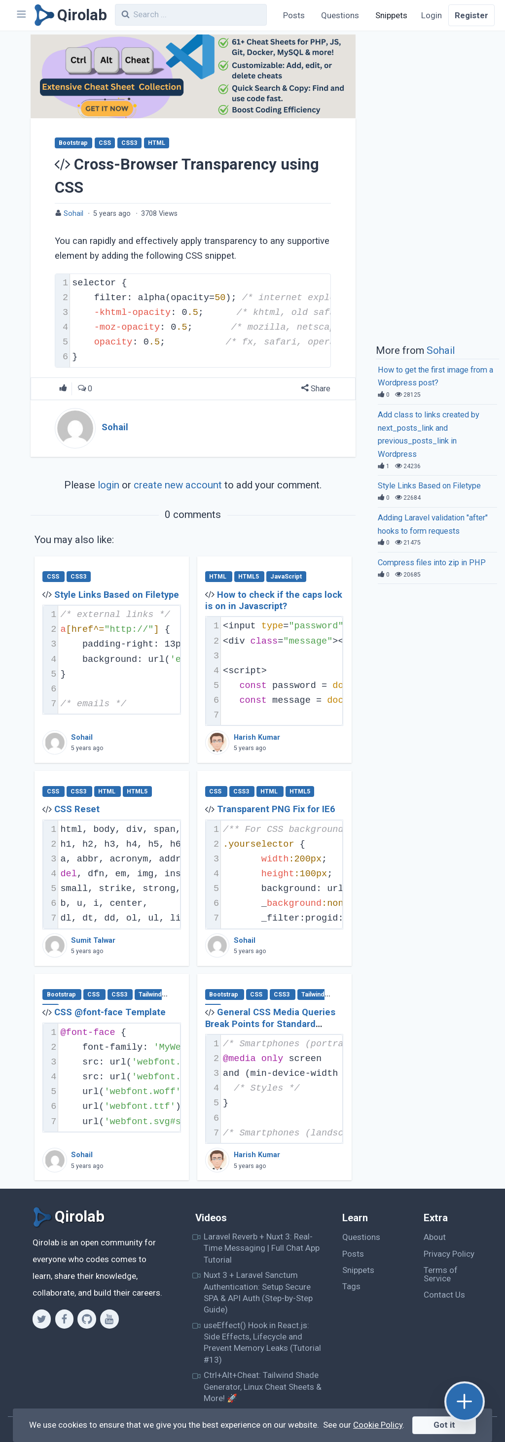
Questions (340, 15)
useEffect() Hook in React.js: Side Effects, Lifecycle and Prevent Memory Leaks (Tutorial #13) (262, 1342)
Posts (294, 15)
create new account (178, 485)
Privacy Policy (449, 1254)
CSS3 (129, 142)
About (435, 1237)
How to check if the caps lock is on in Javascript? (273, 600)
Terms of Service (441, 1274)
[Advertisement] (437, 186)
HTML (156, 142)
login (108, 485)
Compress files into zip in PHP (432, 562)
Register (471, 15)
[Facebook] (64, 1318)
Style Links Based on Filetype (116, 594)
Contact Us (444, 1295)
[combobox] (191, 15)
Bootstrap (73, 142)
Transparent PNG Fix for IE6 (276, 809)
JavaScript (286, 576)
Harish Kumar (257, 737)
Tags (351, 1286)
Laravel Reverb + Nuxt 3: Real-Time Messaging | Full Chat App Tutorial (262, 1248)
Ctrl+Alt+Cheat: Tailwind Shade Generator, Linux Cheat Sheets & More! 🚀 (263, 1386)
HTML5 (249, 576)
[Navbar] (20, 15)
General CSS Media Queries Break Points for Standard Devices (270, 1023)
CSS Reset (77, 809)
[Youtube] (109, 1318)
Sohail (73, 213)
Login (431, 15)
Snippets (391, 15)
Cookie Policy (377, 1425)
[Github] (86, 1318)
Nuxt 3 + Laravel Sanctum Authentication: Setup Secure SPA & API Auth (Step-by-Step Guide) (258, 1292)
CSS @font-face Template (110, 1012)
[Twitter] (42, 1318)
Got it (444, 1425)
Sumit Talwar (93, 940)
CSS (105, 142)
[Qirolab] (69, 15)
